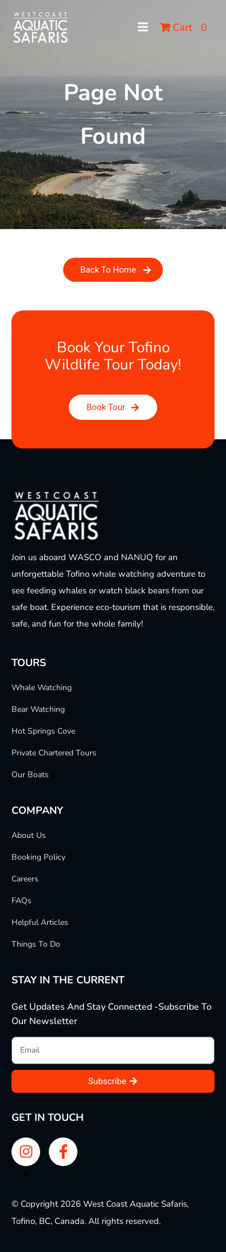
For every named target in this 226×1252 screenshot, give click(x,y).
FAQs (21, 901)
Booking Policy (38, 857)
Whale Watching (41, 688)
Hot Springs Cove (43, 731)
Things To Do (35, 944)
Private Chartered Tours (53, 753)
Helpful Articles (39, 923)
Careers (24, 879)
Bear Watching (38, 709)
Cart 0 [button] (183, 27)
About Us (28, 835)
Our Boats (30, 775)
